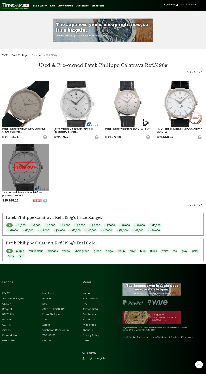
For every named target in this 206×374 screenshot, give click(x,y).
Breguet (7, 309)
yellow (66, 251)
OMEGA (6, 304)
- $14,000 (59, 230)
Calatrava (37, 55)
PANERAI (47, 298)
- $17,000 (106, 230)
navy (132, 251)
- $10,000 (155, 225)
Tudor (45, 319)
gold (195, 251)
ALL (9, 225)
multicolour (36, 251)
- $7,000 (110, 225)
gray (184, 251)
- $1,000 (21, 225)
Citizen (6, 330)
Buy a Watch (40, 5)
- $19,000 (138, 230)
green (97, 251)
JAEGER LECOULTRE (53, 309)
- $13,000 (43, 230)
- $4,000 (65, 225)
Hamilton (48, 293)
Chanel (46, 340)
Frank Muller (9, 335)
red (175, 251)
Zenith (46, 325)
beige (109, 251)
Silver (11, 256)
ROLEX (6, 293)
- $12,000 (28, 230)
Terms (86, 340)
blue (143, 251)
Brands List (98, 5)
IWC (44, 304)
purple (20, 251)
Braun (121, 251)
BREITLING (8, 314)
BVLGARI (7, 319)
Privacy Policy (90, 335)
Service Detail (65, 5)
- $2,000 (35, 225)
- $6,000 (95, 225)
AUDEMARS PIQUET (13, 298)
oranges (52, 251)
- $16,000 (91, 230)
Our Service (82, 5)
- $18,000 (122, 230)
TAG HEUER (48, 335)
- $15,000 (75, 230)
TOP (5, 55)
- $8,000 (125, 225)
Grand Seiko (9, 340)
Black (153, 251)
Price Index (89, 325)
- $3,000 (50, 225)
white (164, 251)
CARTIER (7, 325)
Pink (21, 256)
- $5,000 (80, 225)
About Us (87, 330)
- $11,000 (13, 230)
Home (86, 293)
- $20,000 (154, 230)
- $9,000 (140, 225)
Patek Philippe (19, 55)
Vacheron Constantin (55, 330)
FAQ (52, 5)
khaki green (82, 251)
